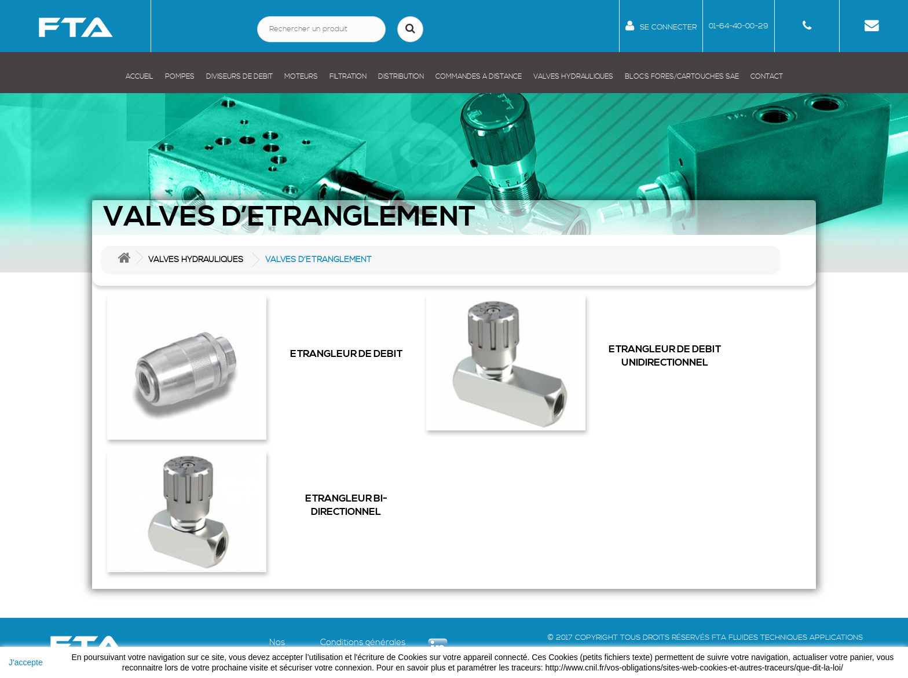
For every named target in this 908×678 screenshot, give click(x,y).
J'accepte (26, 662)
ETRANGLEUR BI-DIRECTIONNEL (346, 505)
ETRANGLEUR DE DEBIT (346, 354)
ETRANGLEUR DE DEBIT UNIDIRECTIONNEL (665, 356)
